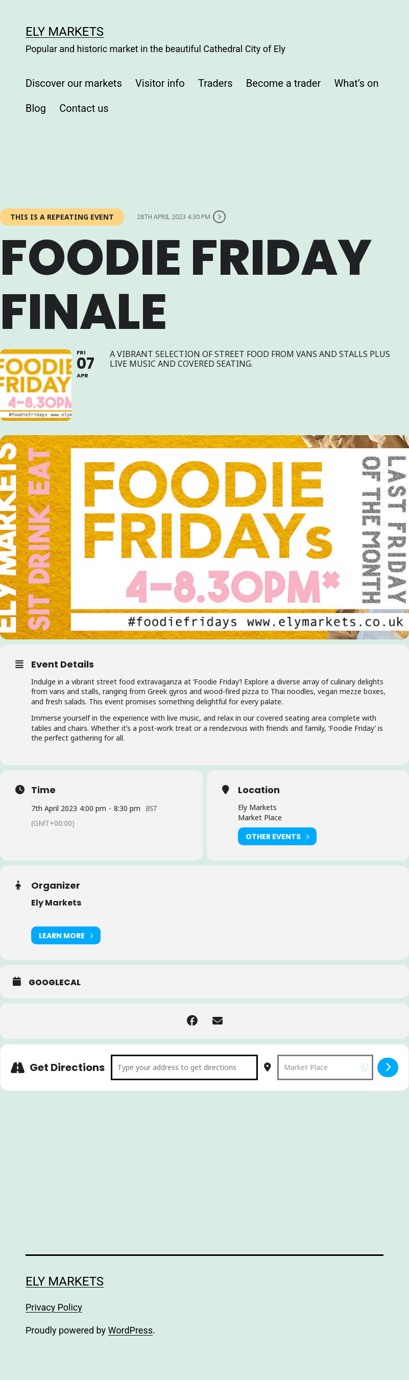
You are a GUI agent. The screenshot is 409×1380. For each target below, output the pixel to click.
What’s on (356, 83)
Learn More (66, 935)
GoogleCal (55, 983)
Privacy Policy (54, 1307)
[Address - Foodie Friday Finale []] (184, 1067)
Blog (36, 108)
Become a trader (283, 83)
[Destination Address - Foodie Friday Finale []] (325, 1067)
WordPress (130, 1330)
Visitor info (160, 83)
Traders (215, 83)
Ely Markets (65, 32)
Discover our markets (74, 83)
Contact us (83, 108)
